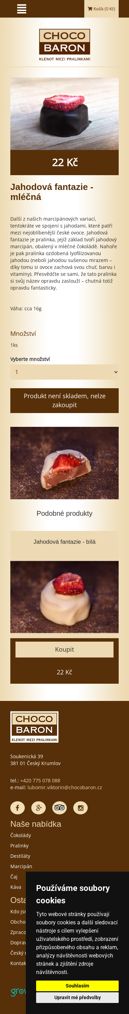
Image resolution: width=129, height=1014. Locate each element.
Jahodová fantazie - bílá (64, 542)
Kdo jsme (21, 911)
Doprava (20, 942)
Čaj (14, 876)
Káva (15, 887)
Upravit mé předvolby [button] (77, 997)
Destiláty (20, 856)
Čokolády (20, 835)
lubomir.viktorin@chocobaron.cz (65, 787)
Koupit (64, 649)
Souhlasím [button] (77, 985)
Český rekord (25, 953)
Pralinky (19, 845)
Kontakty (20, 963)
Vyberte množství (30, 359)
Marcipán (21, 866)
